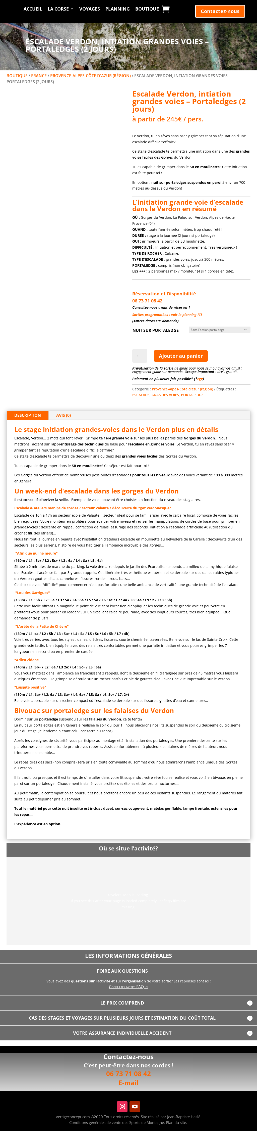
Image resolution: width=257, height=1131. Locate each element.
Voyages (89, 9)
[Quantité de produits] (139, 356)
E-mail (128, 1082)
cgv (200, 378)
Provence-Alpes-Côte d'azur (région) (90, 75)
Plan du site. (176, 1122)
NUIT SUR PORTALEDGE (156, 330)
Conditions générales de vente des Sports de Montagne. (117, 1122)
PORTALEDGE (192, 394)
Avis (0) (63, 415)
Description (27, 415)
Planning (117, 9)
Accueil (33, 9)
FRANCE (39, 75)
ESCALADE (141, 394)
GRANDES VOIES (165, 394)
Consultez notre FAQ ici (128, 986)
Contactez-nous (220, 11)
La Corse (58, 9)
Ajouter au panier (181, 355)
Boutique (147, 9)
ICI (200, 314)
